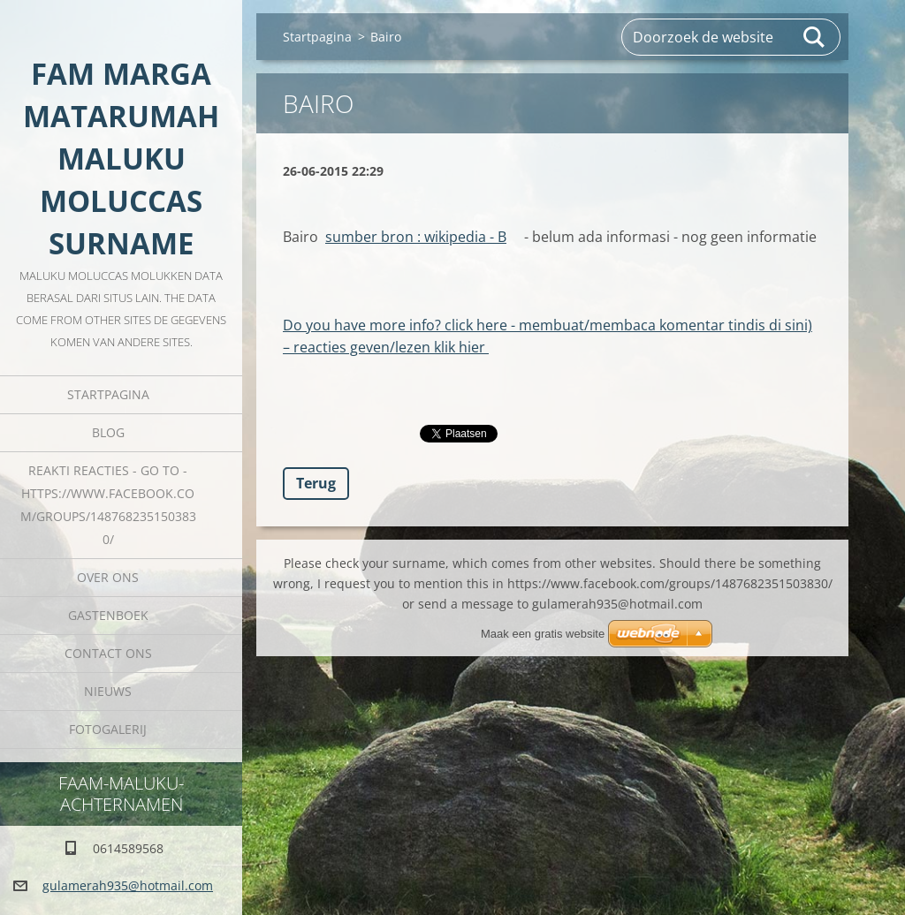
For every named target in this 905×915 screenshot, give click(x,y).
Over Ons (108, 577)
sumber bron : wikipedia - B (415, 236)
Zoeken (814, 37)
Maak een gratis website (543, 633)
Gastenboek (108, 615)
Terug (316, 483)
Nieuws (108, 691)
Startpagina (108, 394)
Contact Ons (108, 653)
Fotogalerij (108, 729)
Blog (108, 432)
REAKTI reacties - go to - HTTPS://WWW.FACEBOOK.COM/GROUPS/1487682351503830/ (108, 505)
